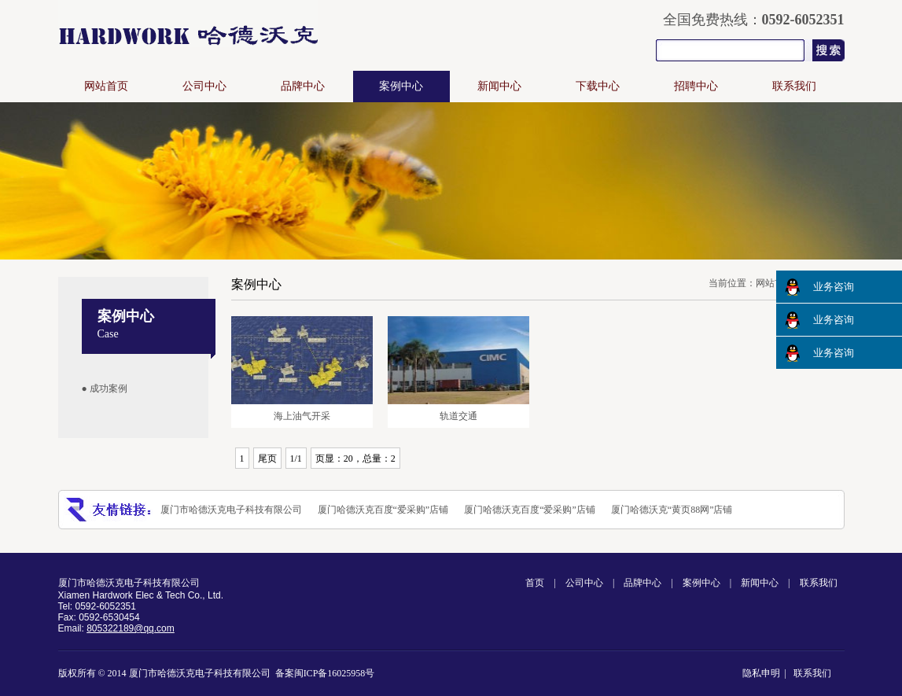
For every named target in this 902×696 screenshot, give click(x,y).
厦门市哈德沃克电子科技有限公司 (231, 509)
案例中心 (401, 86)
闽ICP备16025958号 (334, 673)
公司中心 (204, 86)
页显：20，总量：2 (355, 458)
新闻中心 (499, 86)
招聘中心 (696, 86)
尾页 (267, 458)
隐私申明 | (766, 673)
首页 (534, 582)
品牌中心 (303, 86)
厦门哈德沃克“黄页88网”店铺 (672, 509)
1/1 (296, 458)
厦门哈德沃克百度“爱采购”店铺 (383, 509)
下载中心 (598, 86)
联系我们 (794, 86)
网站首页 (106, 86)
